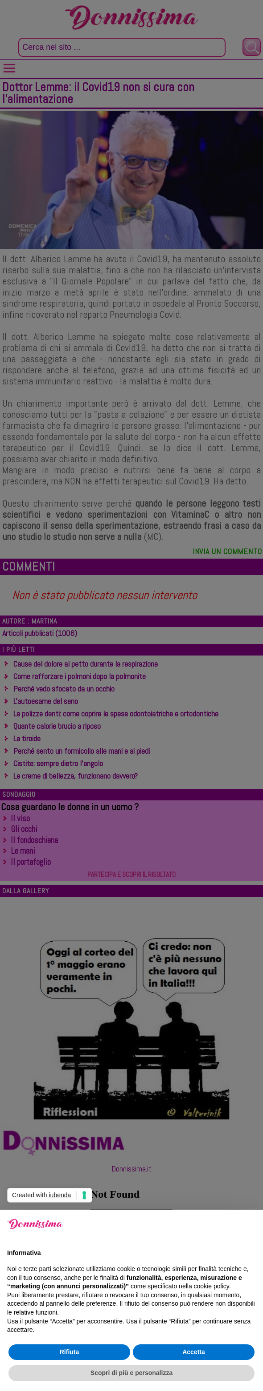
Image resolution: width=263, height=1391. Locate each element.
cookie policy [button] (211, 1286)
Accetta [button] (193, 1351)
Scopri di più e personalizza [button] (131, 1372)
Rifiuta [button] (69, 1351)
